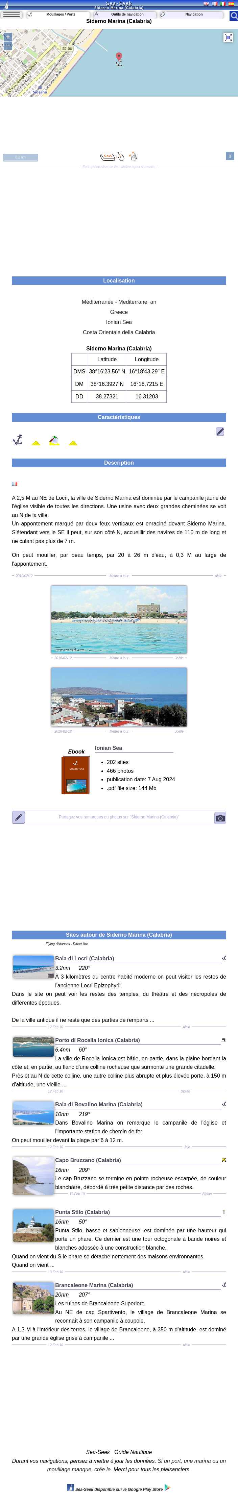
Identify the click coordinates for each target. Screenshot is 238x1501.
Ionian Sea (119, 322)
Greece (119, 312)
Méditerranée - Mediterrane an (119, 302)
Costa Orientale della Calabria (119, 332)
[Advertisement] (119, 219)
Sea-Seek (119, 3)
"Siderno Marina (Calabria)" (119, 817)
